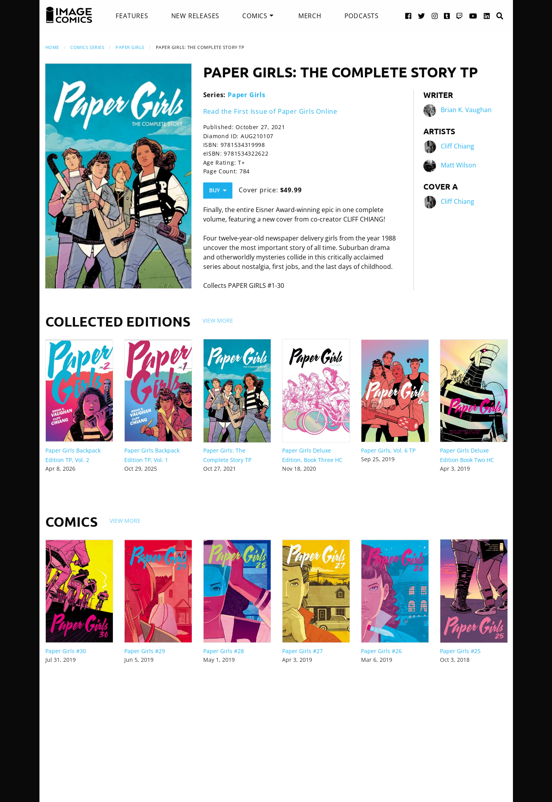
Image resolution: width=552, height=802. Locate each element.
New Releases (195, 15)
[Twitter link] (421, 15)
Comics (255, 15)
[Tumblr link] (447, 15)
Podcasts (361, 15)
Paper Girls (130, 47)
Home (52, 47)
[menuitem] (132, 16)
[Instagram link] (435, 15)
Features (132, 15)
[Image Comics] (69, 15)
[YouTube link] (473, 15)
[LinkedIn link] (487, 15)
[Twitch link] (460, 15)
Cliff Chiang (457, 146)
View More (217, 320)
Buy (217, 190)
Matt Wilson (458, 165)
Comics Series (87, 47)
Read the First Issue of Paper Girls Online (270, 111)
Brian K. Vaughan (466, 109)
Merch (310, 15)
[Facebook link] (408, 15)
